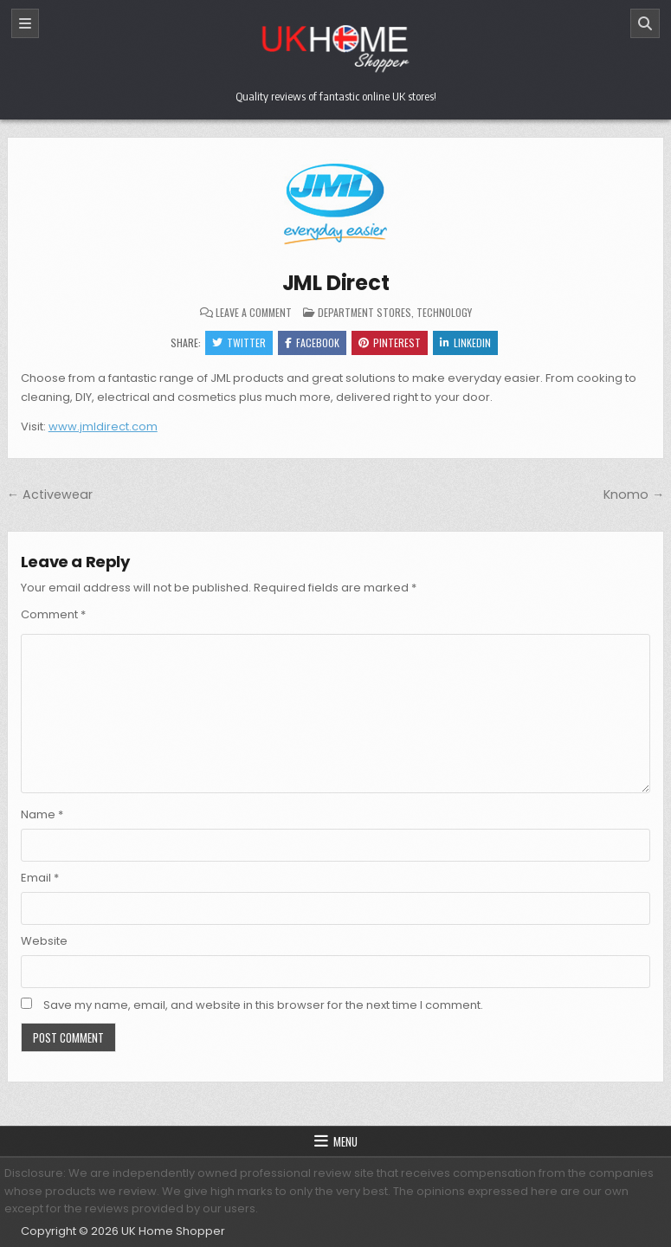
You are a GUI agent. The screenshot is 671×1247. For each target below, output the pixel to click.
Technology (444, 312)
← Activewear (50, 494)
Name (42, 814)
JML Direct (336, 282)
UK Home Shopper (173, 1231)
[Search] (645, 23)
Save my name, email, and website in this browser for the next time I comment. (263, 1005)
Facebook (312, 342)
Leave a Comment (254, 312)
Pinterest (389, 342)
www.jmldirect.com (103, 426)
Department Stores (364, 312)
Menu (345, 1141)
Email (40, 877)
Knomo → (633, 494)
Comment (53, 614)
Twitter (239, 342)
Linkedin (465, 342)
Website (44, 941)
